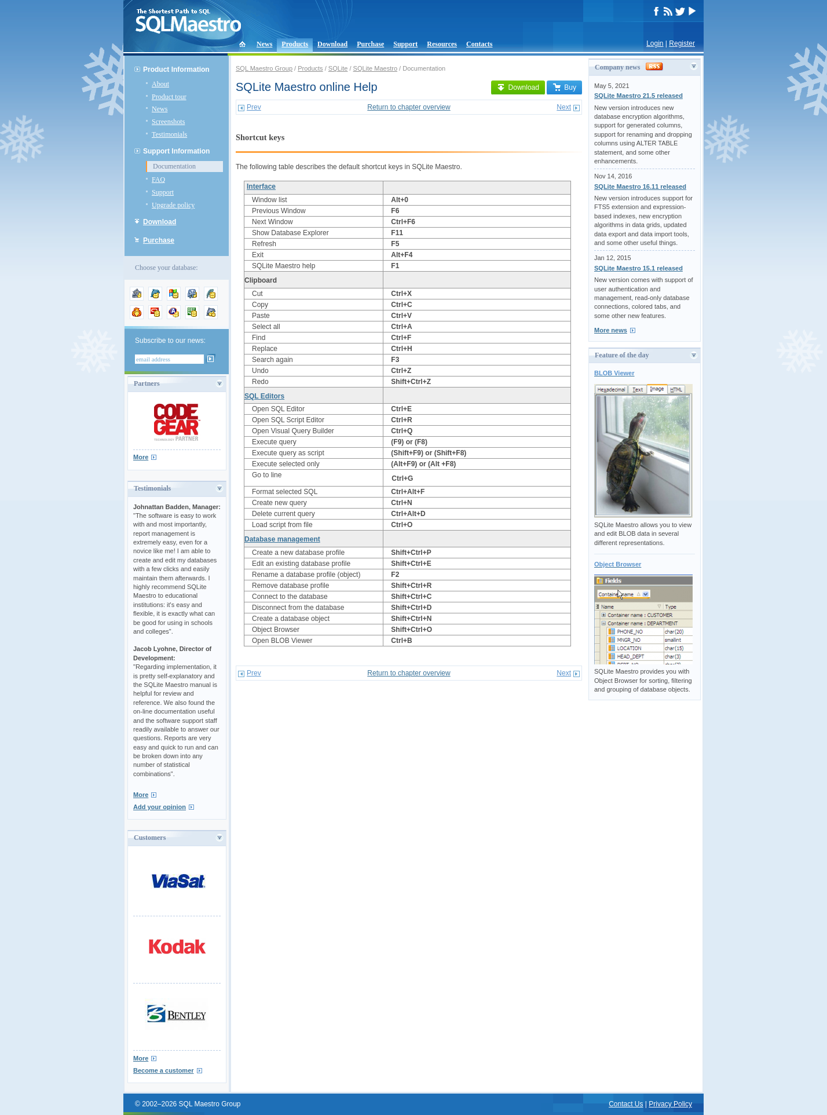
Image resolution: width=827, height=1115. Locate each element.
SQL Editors (264, 396)
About (160, 84)
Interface (261, 186)
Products (294, 44)
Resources (442, 44)
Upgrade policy (173, 205)
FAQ (158, 180)
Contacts (479, 44)
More (140, 457)
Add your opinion (159, 806)
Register (682, 43)
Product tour (169, 97)
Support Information (176, 151)
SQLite (338, 68)
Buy (564, 87)
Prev (254, 107)
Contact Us (626, 1104)
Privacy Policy (670, 1104)
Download (332, 44)
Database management (282, 539)
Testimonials (169, 134)
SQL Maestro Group (264, 68)
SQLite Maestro (375, 68)
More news (610, 330)
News (264, 44)
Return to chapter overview (408, 107)
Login (654, 43)
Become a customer (163, 1070)
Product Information (176, 69)
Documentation (174, 166)
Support (405, 44)
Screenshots (168, 122)
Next (564, 107)
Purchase (370, 44)
